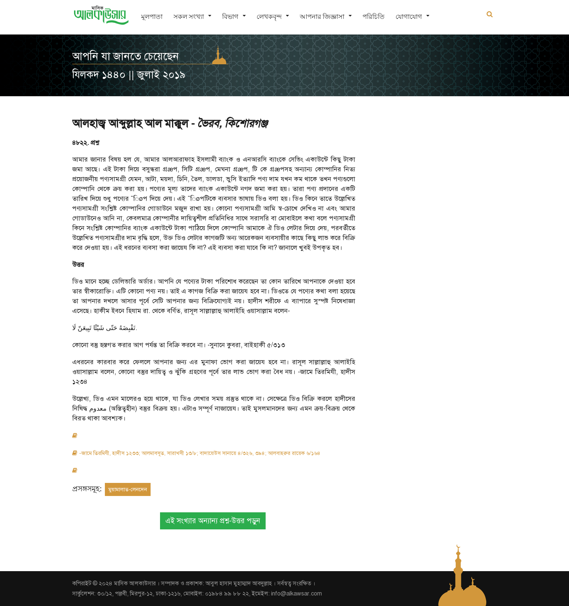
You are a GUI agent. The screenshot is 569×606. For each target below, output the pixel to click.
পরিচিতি (374, 16)
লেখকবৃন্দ (269, 16)
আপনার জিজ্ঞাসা (322, 16)
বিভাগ (230, 16)
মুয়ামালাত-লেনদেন (128, 489)
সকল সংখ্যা (188, 16)
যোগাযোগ (409, 16)
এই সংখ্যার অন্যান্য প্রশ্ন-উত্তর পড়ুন (212, 520)
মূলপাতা (152, 16)
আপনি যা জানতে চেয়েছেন (125, 56)
